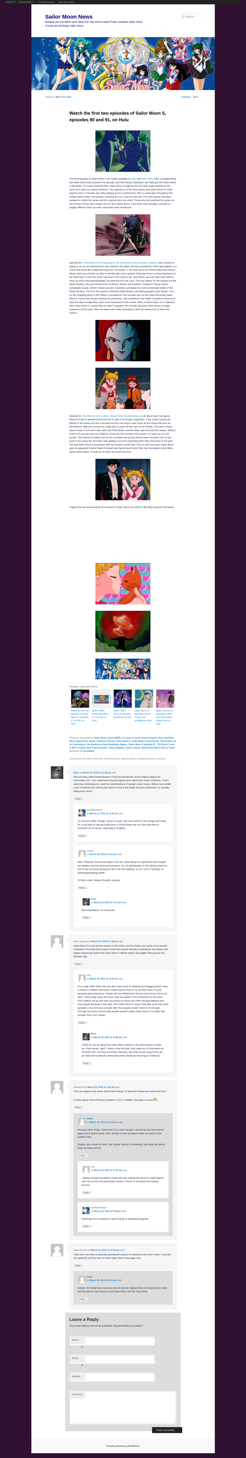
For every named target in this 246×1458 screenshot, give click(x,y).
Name (77, 1341)
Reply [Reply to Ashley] (82, 887)
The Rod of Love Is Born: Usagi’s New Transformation (111, 416)
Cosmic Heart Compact (145, 738)
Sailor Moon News (66, 2)
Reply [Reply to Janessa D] (78, 1107)
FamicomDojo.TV (27, 2)
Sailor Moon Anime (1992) (107, 738)
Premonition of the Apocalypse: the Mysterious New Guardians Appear (120, 262)
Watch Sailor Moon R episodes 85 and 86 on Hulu (122, 714)
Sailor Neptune (117, 747)
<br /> (112, 535)
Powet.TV (11, 2)
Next (197, 97)
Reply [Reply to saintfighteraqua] (82, 835)
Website (76, 1376)
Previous (185, 97)
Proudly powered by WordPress (123, 1446)
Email (77, 1359)
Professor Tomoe (106, 741)
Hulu (134, 178)
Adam (172, 747)
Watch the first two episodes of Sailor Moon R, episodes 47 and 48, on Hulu (80, 717)
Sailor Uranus (133, 747)
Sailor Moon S (123, 741)
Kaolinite (169, 738)
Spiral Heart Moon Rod (153, 747)
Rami (76, 772)
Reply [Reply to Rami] (78, 798)
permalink (89, 751)
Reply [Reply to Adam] (82, 1155)
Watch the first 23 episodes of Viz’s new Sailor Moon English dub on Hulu (164, 717)
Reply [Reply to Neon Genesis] (78, 964)
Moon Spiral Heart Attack (82, 741)
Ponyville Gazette (46, 2)
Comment (77, 1394)
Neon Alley (147, 178)
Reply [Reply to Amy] (82, 1022)
